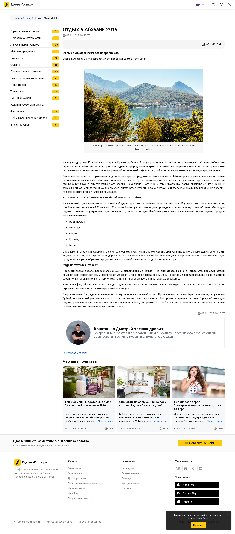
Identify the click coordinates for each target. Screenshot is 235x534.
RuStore (184, 501)
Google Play (186, 493)
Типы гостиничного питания (27, 78)
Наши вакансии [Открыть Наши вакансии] (76, 488)
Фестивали (17, 111)
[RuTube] (186, 468)
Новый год (17, 58)
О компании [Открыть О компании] (74, 468)
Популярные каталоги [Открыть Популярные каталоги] (80, 498)
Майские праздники (22, 51)
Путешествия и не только (26, 71)
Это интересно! (19, 124)
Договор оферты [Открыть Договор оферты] (77, 478)
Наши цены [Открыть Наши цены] (127, 468)
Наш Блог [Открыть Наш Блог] (73, 493)
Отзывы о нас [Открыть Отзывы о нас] (75, 473)
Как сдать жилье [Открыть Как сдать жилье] (130, 483)
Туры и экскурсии (21, 98)
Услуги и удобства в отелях (27, 104)
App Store (185, 484)
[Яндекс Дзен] (201, 468)
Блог (28, 18)
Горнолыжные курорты (24, 31)
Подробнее (202, 518)
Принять (198, 525)
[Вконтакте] (178, 468)
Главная (18, 18)
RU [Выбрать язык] (200, 4)
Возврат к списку (75, 353)
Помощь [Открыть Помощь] (126, 478)
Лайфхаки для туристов (24, 44)
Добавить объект (199, 443)
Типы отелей (18, 84)
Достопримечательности (25, 38)
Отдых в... (16, 64)
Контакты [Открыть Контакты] (126, 488)
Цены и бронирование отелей (28, 118)
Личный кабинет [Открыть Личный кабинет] (130, 473)
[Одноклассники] (193, 468)
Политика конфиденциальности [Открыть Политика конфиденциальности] (85, 483)
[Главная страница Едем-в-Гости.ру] (18, 4)
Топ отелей (17, 91)
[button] (213, 4)
